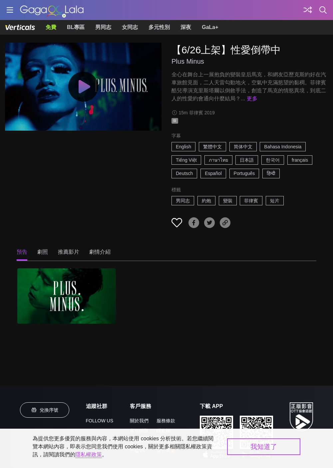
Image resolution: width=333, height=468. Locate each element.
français (300, 160)
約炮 (206, 200)
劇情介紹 (100, 252)
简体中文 (243, 146)
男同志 (103, 27)
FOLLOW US (99, 420)
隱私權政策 (88, 454)
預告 (22, 252)
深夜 (185, 27)
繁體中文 (212, 146)
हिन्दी (271, 173)
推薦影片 (68, 252)
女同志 (130, 27)
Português (244, 173)
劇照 (42, 252)
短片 (274, 200)
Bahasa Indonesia (282, 146)
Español (213, 173)
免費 (51, 27)
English (183, 146)
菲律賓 (251, 200)
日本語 (247, 160)
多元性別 (159, 27)
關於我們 (139, 420)
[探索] (308, 10)
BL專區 (76, 27)
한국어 (273, 160)
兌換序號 (44, 410)
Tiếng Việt (186, 160)
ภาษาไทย (218, 160)
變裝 (227, 200)
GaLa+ (210, 27)
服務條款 (166, 420)
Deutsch (184, 173)
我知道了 (263, 446)
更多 (252, 98)
